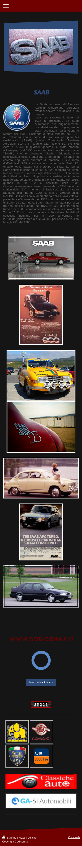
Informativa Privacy (41, 682)
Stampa (9, 837)
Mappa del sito (28, 837)
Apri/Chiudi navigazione (41, 5)
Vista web (74, 837)
